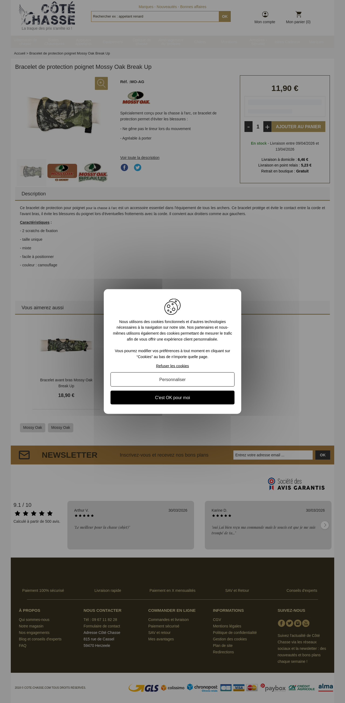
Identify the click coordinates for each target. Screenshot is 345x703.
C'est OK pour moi (172, 397)
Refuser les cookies (172, 366)
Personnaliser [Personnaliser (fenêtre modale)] (172, 379)
